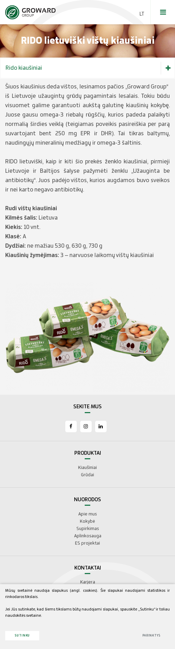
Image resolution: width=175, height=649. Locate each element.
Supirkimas (87, 528)
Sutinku (22, 635)
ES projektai (87, 543)
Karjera (87, 582)
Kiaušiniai (87, 467)
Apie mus (87, 514)
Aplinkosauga (87, 535)
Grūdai (87, 474)
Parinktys (151, 635)
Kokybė (87, 521)
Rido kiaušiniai (90, 68)
